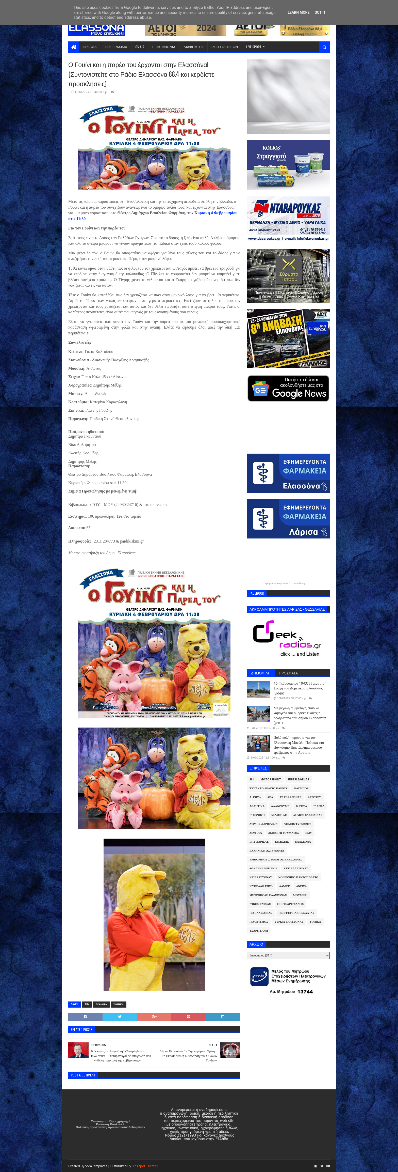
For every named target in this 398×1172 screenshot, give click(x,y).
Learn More (298, 12)
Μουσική (300, 895)
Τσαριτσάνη (259, 930)
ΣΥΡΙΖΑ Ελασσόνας (288, 921)
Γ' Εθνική (257, 815)
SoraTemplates (96, 1166)
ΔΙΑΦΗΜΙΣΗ (193, 46)
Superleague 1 (298, 779)
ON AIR (139, 46)
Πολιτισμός (259, 921)
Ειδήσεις (282, 841)
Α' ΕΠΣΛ (255, 797)
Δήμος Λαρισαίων (264, 824)
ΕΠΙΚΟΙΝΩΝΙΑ (163, 46)
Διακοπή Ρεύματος (283, 833)
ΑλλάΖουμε (280, 806)
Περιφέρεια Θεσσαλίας (296, 913)
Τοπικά (118, 1004)
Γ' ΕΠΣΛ (319, 806)
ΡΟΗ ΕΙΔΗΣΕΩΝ (224, 46)
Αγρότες (314, 797)
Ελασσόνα (303, 841)
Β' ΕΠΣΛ (301, 806)
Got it (319, 12)
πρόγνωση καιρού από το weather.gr (285, 583)
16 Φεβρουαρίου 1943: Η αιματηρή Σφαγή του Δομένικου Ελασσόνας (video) (300, 688)
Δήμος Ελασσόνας (307, 815)
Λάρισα (301, 886)
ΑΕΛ (270, 797)
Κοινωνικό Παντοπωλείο (298, 877)
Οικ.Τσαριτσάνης (290, 904)
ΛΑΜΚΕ (284, 886)
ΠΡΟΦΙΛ (90, 46)
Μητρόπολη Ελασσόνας (268, 895)
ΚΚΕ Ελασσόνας (296, 868)
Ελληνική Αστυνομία (267, 850)
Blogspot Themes (145, 1166)
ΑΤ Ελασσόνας (290, 797)
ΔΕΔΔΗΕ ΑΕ (279, 815)
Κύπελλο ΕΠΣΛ (261, 886)
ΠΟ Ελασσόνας (261, 913)
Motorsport (270, 779)
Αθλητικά (257, 806)
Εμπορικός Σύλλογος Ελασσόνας (276, 859)
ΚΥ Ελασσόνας (261, 877)
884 (87, 1004)
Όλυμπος (301, 788)
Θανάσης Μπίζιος (263, 868)
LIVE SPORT (253, 46)
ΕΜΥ (308, 833)
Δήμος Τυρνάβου (297, 824)
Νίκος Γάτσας (260, 904)
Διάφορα (101, 1004)
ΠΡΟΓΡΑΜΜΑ (116, 46)
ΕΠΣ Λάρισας (259, 841)
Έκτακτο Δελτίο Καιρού (269, 788)
